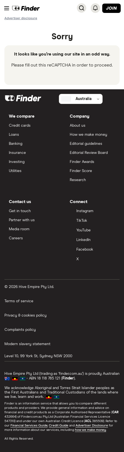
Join (111, 8)
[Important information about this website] (20, 18)
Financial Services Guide (29, 425)
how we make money (90, 430)
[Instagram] (92, 211)
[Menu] (6, 8)
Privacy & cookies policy (25, 315)
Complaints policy (20, 330)
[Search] (81, 8)
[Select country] (81, 99)
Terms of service (18, 301)
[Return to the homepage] (26, 8)
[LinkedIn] (92, 240)
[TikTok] (92, 221)
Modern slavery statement (27, 344)
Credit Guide (58, 425)
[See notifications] (95, 8)
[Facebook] (92, 250)
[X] (92, 259)
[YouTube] (92, 231)
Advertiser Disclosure (92, 425)
